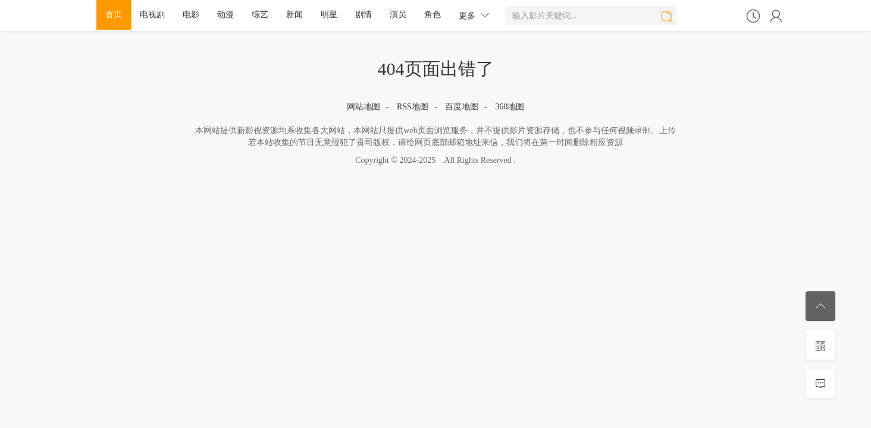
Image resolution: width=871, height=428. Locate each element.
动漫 (225, 14)
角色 (432, 14)
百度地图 (461, 106)
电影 (191, 14)
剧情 (363, 14)
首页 (113, 14)
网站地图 (363, 106)
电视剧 (152, 14)
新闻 (294, 14)
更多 (474, 15)
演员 (398, 14)
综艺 (260, 14)
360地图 (509, 106)
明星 (329, 14)
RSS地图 (412, 106)
